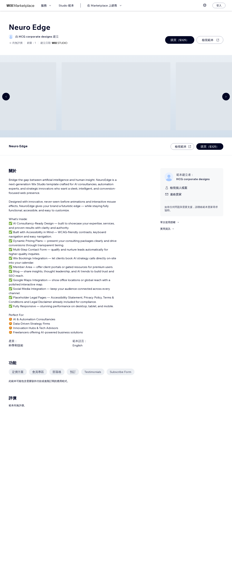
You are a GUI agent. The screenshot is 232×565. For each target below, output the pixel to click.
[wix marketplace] (20, 5)
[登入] (218, 5)
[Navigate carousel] (6, 96)
